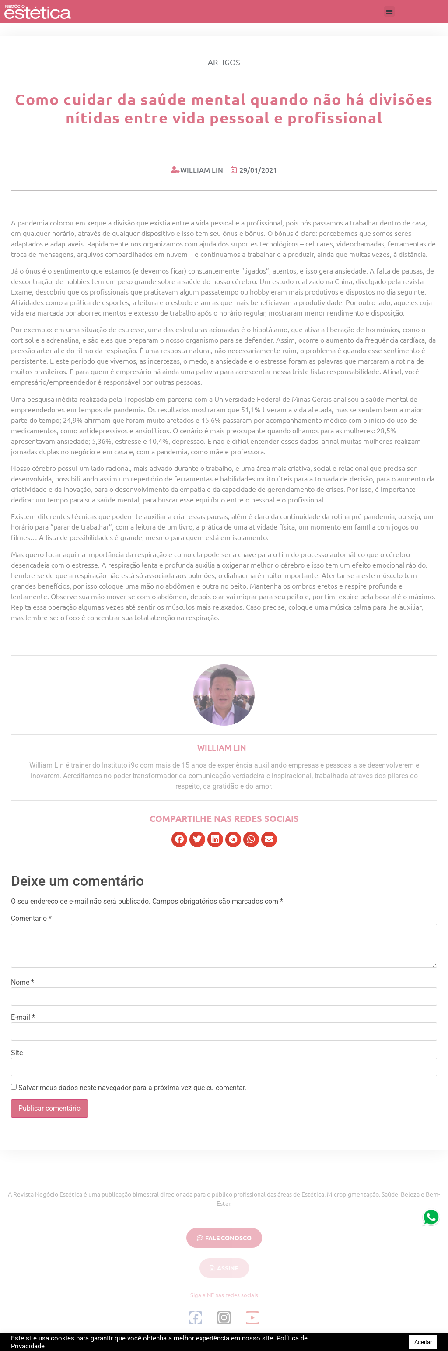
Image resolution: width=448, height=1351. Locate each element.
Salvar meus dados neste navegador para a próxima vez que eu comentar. (132, 1087)
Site (17, 1052)
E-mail (23, 1017)
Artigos (224, 62)
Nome (22, 982)
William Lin (221, 747)
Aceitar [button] (423, 1342)
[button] (389, 11)
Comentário (31, 918)
